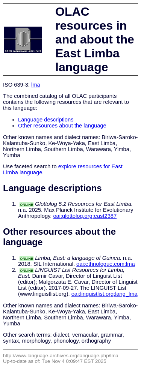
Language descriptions (46, 120)
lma (35, 85)
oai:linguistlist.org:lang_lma (104, 294)
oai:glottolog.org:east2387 (85, 216)
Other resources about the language (62, 126)
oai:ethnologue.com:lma (105, 264)
